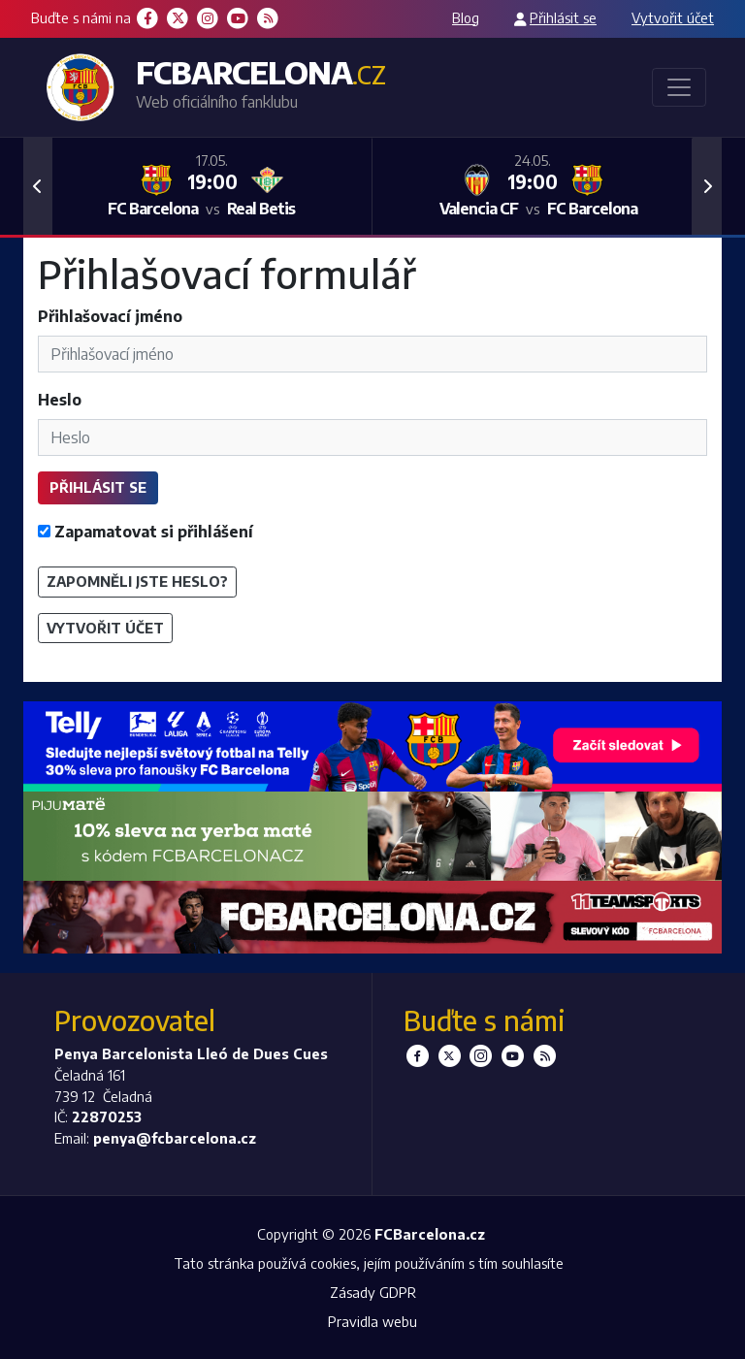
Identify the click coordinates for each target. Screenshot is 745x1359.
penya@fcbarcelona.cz (174, 1138)
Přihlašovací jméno (110, 316)
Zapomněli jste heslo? (137, 581)
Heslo (59, 399)
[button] (37, 186)
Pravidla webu (372, 1321)
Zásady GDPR (373, 1292)
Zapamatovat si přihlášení (145, 531)
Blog (465, 17)
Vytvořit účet (673, 17)
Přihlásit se (563, 17)
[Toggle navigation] (679, 87)
